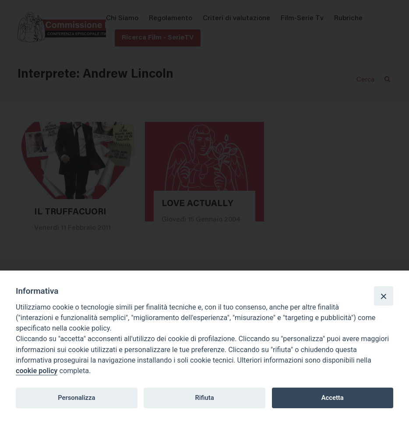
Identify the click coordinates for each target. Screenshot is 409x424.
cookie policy (36, 371)
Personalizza (76, 398)
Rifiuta (204, 398)
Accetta (332, 398)
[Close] (383, 296)
